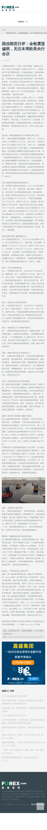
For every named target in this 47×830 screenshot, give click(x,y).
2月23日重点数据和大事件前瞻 (14, 696)
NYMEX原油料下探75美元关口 (14, 715)
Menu (23, 21)
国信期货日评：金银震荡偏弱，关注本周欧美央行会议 (26, 33)
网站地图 (34, 804)
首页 (3, 30)
